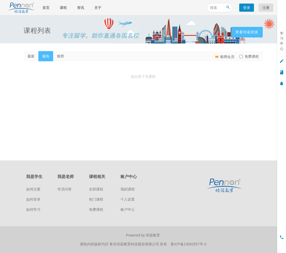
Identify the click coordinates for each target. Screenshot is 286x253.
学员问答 (64, 189)
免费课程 (249, 56)
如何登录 (33, 199)
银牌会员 (224, 56)
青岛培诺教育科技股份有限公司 (134, 244)
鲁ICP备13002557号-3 (188, 244)
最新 (31, 56)
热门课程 (96, 199)
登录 (246, 8)
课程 (63, 8)
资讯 (80, 8)
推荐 (60, 56)
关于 (97, 8)
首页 (46, 8)
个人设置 (128, 199)
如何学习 (33, 209)
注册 (265, 8)
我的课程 (128, 189)
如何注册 (33, 189)
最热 (45, 56)
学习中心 (281, 41)
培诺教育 (153, 235)
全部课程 (96, 189)
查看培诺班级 (246, 32)
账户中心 (128, 209)
